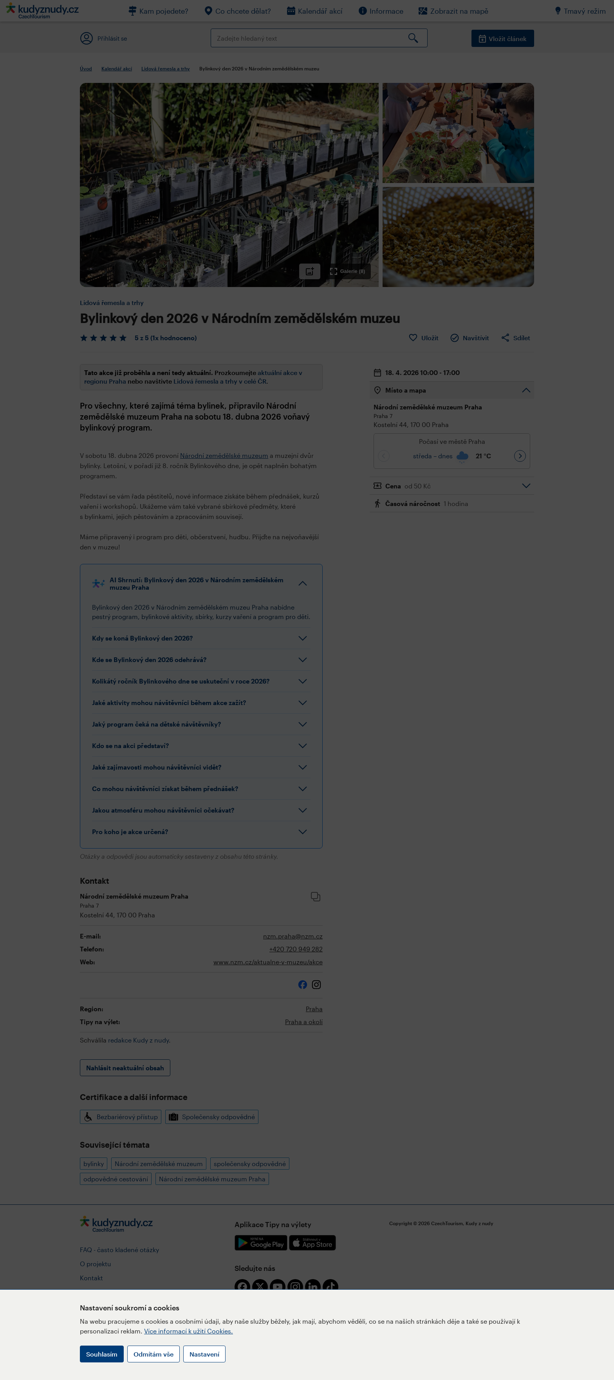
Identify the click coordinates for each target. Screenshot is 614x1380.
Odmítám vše (153, 1354)
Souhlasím (101, 1354)
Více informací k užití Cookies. (188, 1331)
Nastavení (204, 1354)
